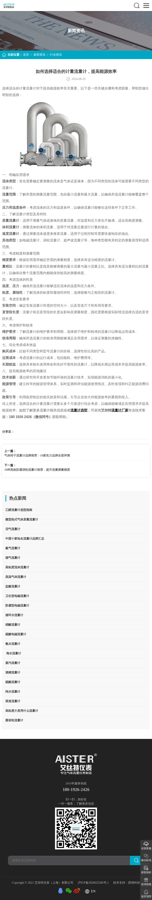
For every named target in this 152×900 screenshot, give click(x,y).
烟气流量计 (12, 557)
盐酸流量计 (12, 586)
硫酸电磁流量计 (15, 634)
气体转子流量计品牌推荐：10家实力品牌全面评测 (37, 455)
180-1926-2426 (76, 789)
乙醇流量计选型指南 (18, 510)
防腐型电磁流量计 (17, 605)
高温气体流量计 (15, 576)
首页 (26, 54)
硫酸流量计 (12, 682)
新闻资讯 (39, 54)
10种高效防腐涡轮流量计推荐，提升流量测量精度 (37, 469)
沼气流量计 (12, 529)
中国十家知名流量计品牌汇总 (24, 538)
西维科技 (134, 882)
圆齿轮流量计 (14, 720)
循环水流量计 (14, 615)
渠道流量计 (12, 701)
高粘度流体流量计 (17, 567)
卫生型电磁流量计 (17, 596)
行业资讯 (56, 54)
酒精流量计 (12, 672)
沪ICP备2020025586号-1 (94, 882)
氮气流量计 (12, 548)
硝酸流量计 (12, 624)
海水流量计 (13, 653)
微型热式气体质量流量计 (21, 519)
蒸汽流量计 (12, 663)
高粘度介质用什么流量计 (21, 710)
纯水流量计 (12, 691)
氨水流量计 (12, 643)
